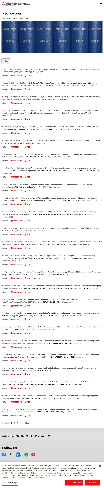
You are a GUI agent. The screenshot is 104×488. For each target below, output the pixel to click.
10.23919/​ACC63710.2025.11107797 (31, 371)
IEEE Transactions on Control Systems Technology (45, 288)
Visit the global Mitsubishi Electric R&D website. (24, 436)
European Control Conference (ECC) (28, 412)
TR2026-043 (16, 89)
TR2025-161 (16, 235)
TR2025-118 (16, 306)
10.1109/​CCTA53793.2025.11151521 (49, 316)
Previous (5, 423)
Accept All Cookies (74, 484)
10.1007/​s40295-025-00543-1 (53, 244)
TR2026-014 (16, 147)
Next (27, 423)
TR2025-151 (16, 278)
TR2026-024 (16, 119)
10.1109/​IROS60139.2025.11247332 (79, 258)
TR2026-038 (16, 76)
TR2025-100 (16, 402)
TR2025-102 (16, 374)
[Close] (100, 467)
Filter (6, 61)
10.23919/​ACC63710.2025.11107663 (60, 343)
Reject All (92, 484)
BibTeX (5, 76)
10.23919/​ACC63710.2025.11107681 (62, 357)
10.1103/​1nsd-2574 (8, 231)
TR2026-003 (16, 292)
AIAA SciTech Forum (34, 129)
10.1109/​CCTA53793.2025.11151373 (49, 302)
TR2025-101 (16, 388)
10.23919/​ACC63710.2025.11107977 (23, 329)
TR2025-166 (16, 221)
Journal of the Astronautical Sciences (25, 244)
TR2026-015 (16, 133)
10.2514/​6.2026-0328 (27, 143)
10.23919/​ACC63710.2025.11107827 (59, 398)
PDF (27, 76)
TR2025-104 (16, 361)
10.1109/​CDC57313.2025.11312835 (86, 171)
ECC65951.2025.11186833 (54, 412)
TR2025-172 (16, 177)
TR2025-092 (16, 416)
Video (36, 278)
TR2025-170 (16, 191)
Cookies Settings (10, 484)
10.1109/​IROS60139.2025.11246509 (45, 274)
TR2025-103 (16, 347)
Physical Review (91, 228)
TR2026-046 (16, 103)
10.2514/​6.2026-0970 (52, 129)
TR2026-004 (16, 248)
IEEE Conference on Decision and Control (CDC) (53, 171)
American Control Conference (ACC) (21, 384)
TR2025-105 (16, 333)
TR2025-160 (16, 204)
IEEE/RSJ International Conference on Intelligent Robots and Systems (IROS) (35, 258)
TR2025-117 (16, 320)
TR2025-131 (16, 265)
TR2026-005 (16, 161)
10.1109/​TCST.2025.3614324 (77, 288)
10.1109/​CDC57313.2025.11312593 (66, 201)
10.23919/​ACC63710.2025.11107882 (51, 384)
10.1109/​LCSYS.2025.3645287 (33, 157)
